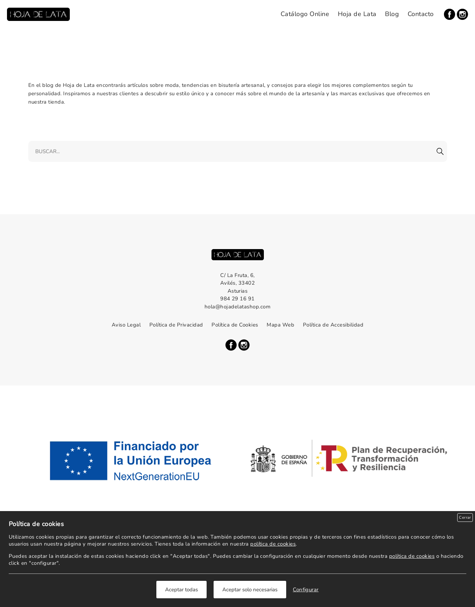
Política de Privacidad (176, 324)
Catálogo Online (305, 14)
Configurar (306, 589)
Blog (392, 14)
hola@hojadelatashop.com (237, 306)
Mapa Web (280, 324)
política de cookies (273, 543)
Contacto (421, 14)
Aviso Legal (126, 324)
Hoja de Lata (357, 14)
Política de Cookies (234, 324)
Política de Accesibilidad (333, 324)
